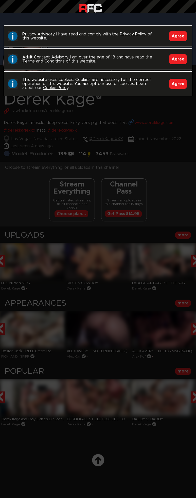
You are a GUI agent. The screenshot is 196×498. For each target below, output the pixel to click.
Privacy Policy (133, 34)
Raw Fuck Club (90, 8)
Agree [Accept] (178, 36)
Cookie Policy (55, 88)
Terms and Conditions (43, 61)
